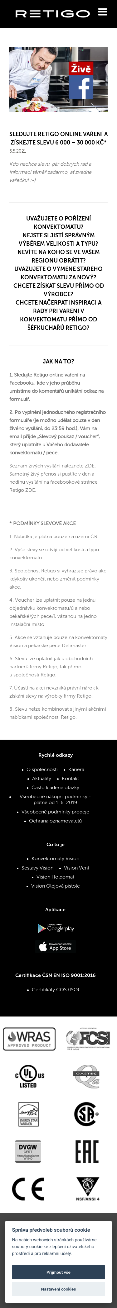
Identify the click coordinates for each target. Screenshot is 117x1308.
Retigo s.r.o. (58, 23)
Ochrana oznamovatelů (55, 821)
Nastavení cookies (58, 1289)
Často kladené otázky (55, 787)
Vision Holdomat (55, 877)
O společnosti (42, 769)
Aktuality (41, 778)
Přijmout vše (58, 1272)
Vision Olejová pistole (55, 886)
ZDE (90, 466)
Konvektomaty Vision (55, 858)
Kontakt (70, 778)
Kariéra (76, 769)
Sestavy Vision (37, 868)
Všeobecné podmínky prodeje (55, 812)
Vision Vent (76, 868)
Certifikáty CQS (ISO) (55, 990)
